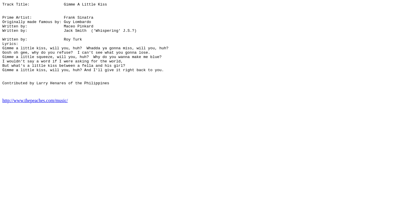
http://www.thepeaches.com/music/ (35, 118)
